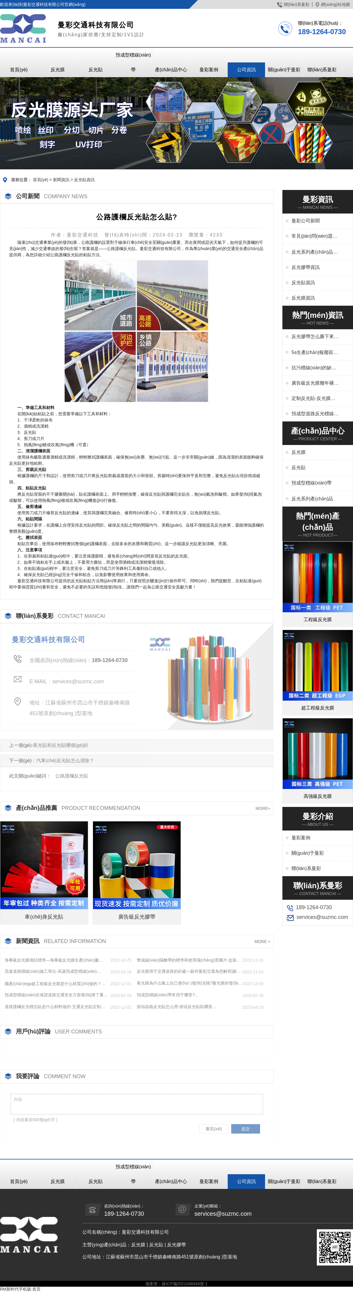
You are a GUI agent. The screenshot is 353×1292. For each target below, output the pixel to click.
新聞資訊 (61, 179)
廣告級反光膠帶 (136, 917)
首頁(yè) (19, 69)
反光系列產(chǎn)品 (312, 498)
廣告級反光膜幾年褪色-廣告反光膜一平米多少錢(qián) (313, 383)
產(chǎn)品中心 (171, 69)
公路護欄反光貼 (121, 248)
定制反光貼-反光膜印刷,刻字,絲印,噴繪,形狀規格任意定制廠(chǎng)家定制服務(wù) (313, 399)
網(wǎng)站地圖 (332, 4)
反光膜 (58, 69)
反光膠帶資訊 (306, 267)
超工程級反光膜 (317, 707)
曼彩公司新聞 (306, 220)
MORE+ (263, 808)
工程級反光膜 (318, 619)
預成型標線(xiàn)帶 (133, 62)
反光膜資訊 (303, 297)
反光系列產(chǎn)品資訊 (315, 252)
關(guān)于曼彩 (284, 69)
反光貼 (96, 69)
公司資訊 (246, 69)
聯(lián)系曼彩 (293, 4)
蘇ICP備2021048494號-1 (185, 1283)
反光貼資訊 (84, 179)
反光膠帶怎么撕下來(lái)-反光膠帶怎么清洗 (315, 337)
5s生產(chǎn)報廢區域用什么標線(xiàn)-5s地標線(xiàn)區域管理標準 (315, 353)
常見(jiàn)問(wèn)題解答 (314, 236)
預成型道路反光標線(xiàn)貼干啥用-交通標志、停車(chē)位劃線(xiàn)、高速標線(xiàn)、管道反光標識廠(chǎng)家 (315, 414)
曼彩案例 (208, 69)
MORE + (262, 941)
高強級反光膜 (318, 796)
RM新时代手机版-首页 (20, 1289)
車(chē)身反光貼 (44, 917)
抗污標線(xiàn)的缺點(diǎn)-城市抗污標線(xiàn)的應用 (314, 368)
